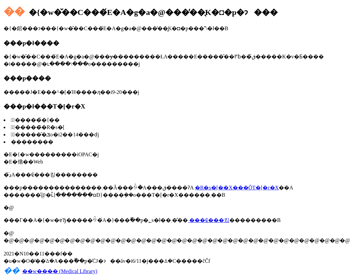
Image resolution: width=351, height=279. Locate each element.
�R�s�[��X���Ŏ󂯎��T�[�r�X (237, 187)
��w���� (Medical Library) (59, 271)
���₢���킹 (208, 220)
